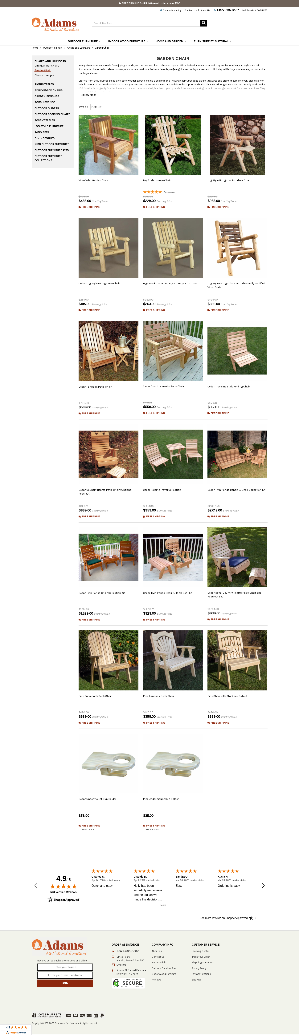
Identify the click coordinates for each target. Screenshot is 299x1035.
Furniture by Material (212, 41)
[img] (63, 886)
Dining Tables (45, 138)
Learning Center (200, 951)
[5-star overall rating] (173, 192)
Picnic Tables (44, 84)
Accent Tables (45, 120)
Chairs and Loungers (78, 47)
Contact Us (191, 10)
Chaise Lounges (44, 75)
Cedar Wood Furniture (164, 974)
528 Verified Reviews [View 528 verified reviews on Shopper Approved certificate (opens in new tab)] (63, 892)
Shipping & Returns (203, 962)
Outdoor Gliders (47, 108)
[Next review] (263, 886)
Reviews (156, 980)
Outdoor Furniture (84, 41)
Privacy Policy (199, 968)
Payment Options (201, 974)
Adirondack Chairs (49, 90)
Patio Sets (42, 132)
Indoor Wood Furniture (128, 41)
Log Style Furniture (49, 126)
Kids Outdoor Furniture (52, 144)
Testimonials (159, 962)
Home (35, 47)
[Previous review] (36, 886)
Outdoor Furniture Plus (164, 968)
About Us (205, 10)
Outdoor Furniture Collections (48, 158)
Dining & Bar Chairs (47, 65)
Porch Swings (45, 102)
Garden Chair (43, 70)
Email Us (121, 965)
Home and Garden (171, 41)
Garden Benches (47, 96)
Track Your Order (201, 957)
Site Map (197, 980)
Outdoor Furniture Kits (52, 150)
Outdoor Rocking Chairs (52, 114)
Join (65, 983)
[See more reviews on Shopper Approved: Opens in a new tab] (224, 918)
